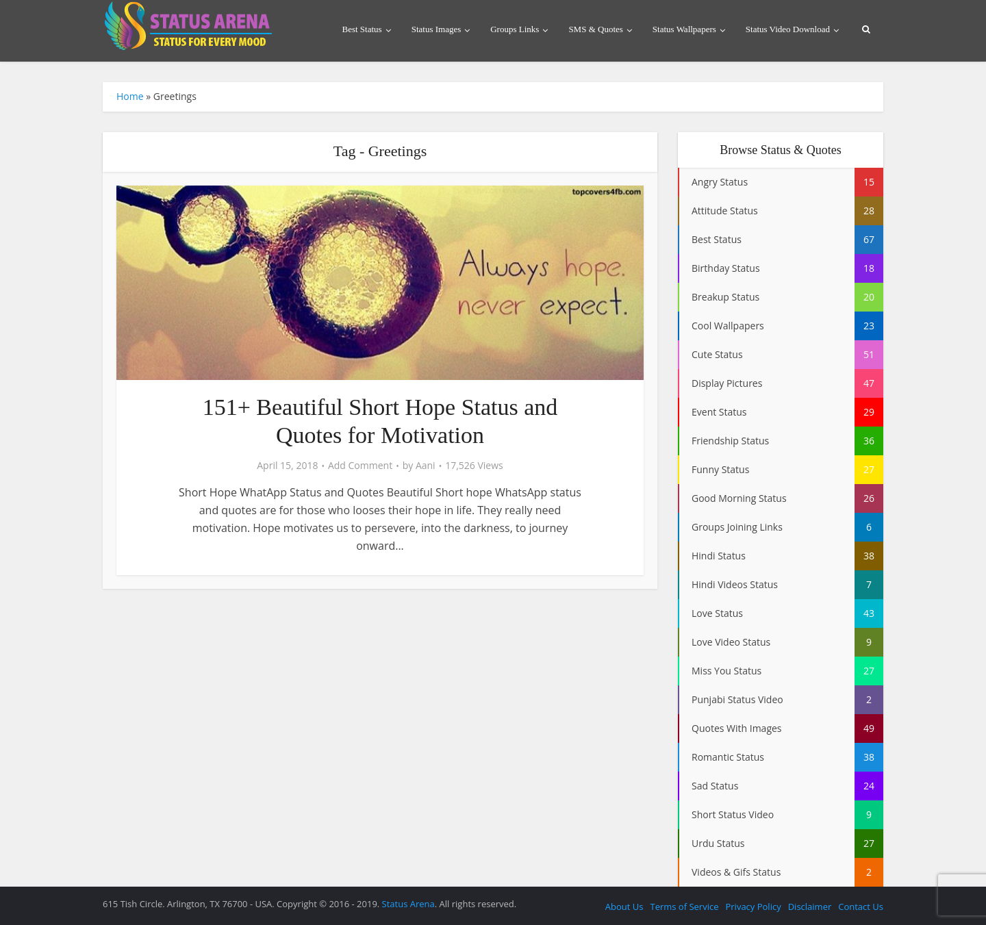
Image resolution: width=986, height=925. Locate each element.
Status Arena (408, 904)
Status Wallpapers (684, 29)
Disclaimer (810, 906)
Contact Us (860, 906)
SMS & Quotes (595, 29)
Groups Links (514, 29)
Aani (425, 465)
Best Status (362, 29)
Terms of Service (684, 906)
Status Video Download (788, 29)
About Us (624, 906)
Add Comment (360, 465)
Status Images (437, 29)
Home (130, 96)
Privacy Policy (753, 906)
